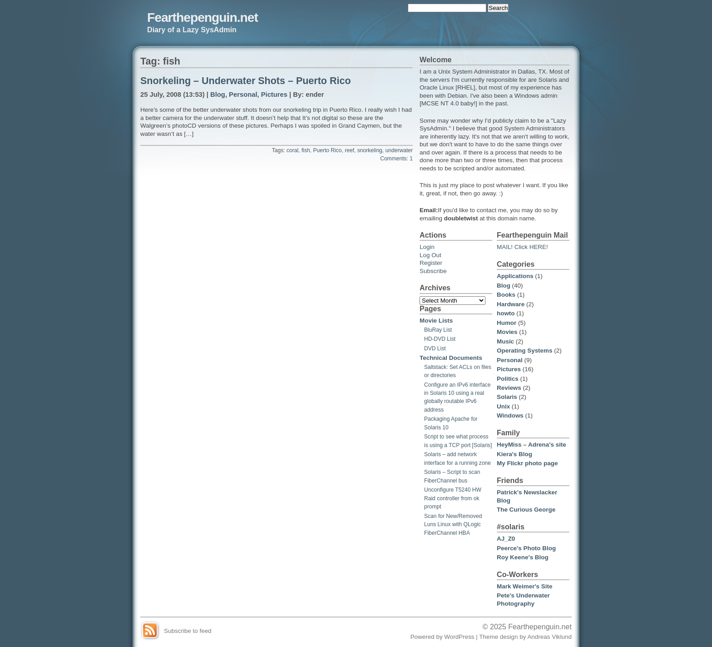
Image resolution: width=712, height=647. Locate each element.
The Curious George (526, 509)
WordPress (459, 636)
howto (506, 313)
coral (292, 150)
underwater (399, 150)
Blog (217, 94)
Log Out (430, 255)
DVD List (435, 348)
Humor (506, 322)
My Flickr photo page (527, 463)
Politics (508, 378)
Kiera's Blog (514, 454)
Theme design (498, 636)
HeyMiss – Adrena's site (531, 444)
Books (506, 294)
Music (505, 341)
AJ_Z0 (506, 538)
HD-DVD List (439, 339)
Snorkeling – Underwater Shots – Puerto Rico (245, 80)
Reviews (509, 387)
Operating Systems (524, 350)
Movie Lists (436, 320)
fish (306, 150)
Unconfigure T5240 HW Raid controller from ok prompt (452, 498)
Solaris (507, 396)
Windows (510, 415)
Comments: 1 (396, 158)
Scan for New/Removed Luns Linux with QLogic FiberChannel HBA (453, 524)
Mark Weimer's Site (524, 586)
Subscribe (433, 271)
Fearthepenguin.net (202, 17)
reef (349, 150)
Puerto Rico (327, 150)
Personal (243, 94)
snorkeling (369, 150)
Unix (503, 406)
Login (427, 247)
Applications (515, 276)
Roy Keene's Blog (523, 557)
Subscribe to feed (188, 630)
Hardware (510, 304)
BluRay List (438, 330)
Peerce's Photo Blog (526, 548)
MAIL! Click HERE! (522, 247)
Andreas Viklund (549, 636)
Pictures (274, 94)
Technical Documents (451, 357)
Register (431, 262)
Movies (507, 331)
